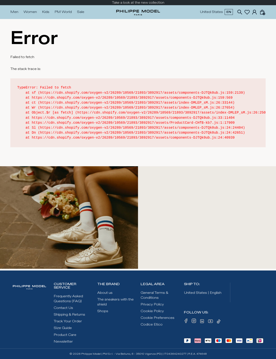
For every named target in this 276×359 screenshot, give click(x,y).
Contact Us (63, 308)
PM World (63, 12)
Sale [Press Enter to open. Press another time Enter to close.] (80, 12)
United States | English (202, 293)
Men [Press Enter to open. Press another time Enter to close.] (14, 12)
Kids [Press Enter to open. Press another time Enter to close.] (45, 12)
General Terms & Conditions (154, 295)
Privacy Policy (152, 304)
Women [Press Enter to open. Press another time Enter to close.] (30, 12)
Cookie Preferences (157, 318)
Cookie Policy (152, 311)
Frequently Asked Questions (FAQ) (68, 299)
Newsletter (63, 341)
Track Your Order (68, 321)
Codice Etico (152, 324)
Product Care (65, 335)
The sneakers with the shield (115, 302)
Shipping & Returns (69, 314)
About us (105, 293)
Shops (102, 311)
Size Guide (63, 328)
